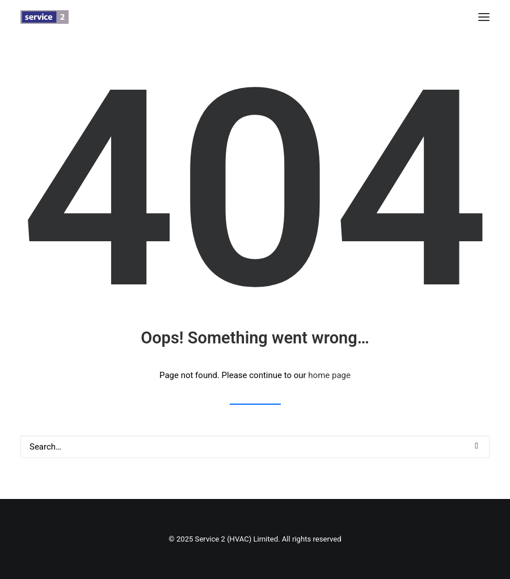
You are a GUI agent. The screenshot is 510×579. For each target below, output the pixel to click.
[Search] (255, 446)
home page (329, 375)
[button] (484, 17)
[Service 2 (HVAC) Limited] (44, 17)
